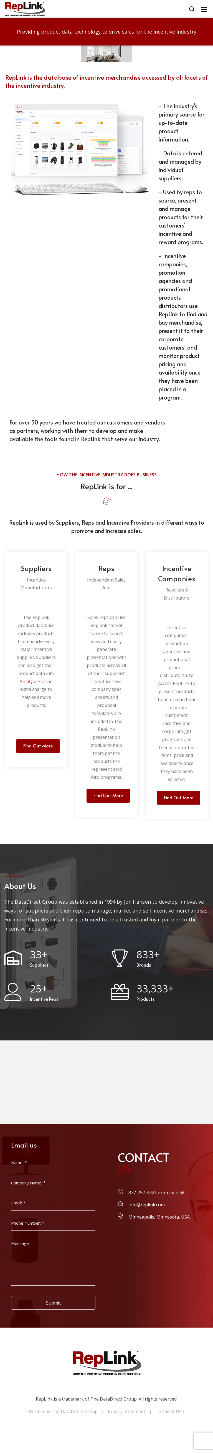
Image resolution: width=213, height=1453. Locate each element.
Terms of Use (170, 1411)
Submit (53, 1303)
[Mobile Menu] (204, 9)
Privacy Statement (126, 1411)
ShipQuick (30, 681)
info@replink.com (146, 1205)
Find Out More (38, 745)
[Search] (191, 9)
